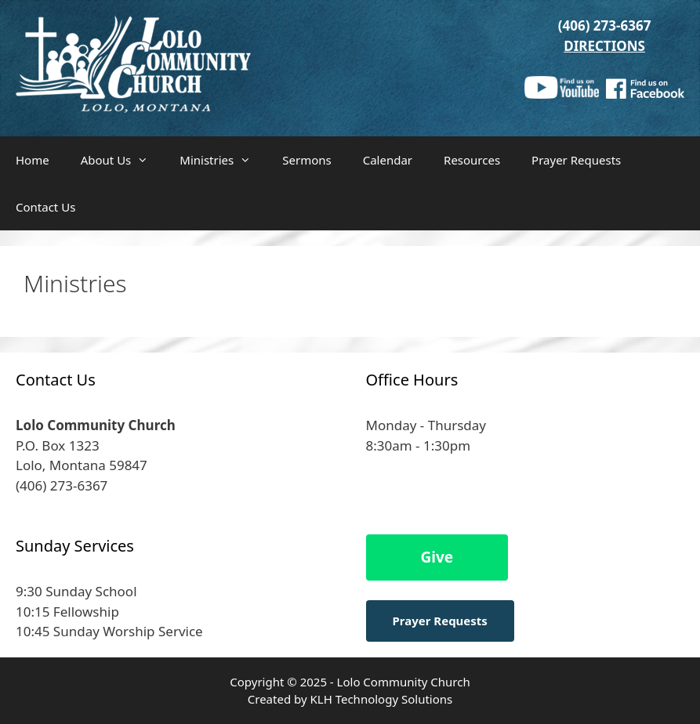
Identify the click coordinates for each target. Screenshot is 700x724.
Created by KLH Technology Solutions (350, 699)
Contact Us (45, 207)
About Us (123, 159)
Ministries (223, 159)
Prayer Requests (576, 160)
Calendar (387, 160)
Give (437, 557)
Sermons (306, 160)
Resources (472, 160)
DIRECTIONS (604, 46)
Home (32, 160)
